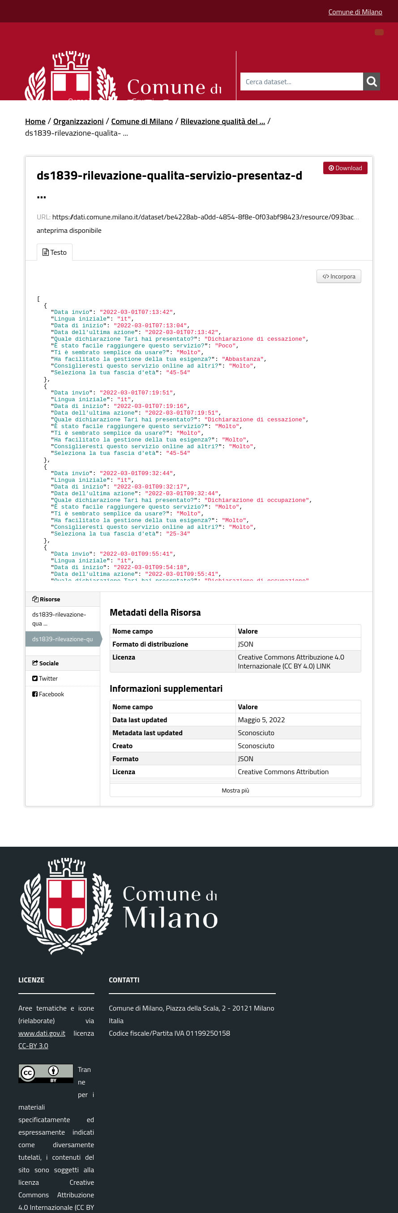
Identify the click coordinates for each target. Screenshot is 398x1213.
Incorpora (338, 276)
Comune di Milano (355, 11)
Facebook (48, 694)
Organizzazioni (93, 99)
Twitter (45, 678)
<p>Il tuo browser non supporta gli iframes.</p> (199, 435)
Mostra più (235, 790)
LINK (324, 665)
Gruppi (143, 99)
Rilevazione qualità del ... (222, 121)
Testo (55, 252)
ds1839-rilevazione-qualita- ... (76, 133)
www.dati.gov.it (41, 1033)
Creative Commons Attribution (283, 771)
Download (345, 167)
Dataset (40, 99)
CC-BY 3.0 (33, 1045)
